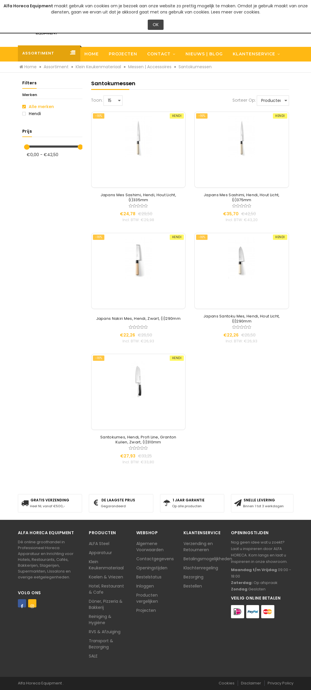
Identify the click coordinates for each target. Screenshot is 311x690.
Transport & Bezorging (101, 644)
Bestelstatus (149, 577)
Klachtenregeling (200, 568)
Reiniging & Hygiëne (100, 620)
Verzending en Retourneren (198, 547)
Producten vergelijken (147, 598)
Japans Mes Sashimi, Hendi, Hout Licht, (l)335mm (138, 198)
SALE (93, 656)
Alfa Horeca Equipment (40, 683)
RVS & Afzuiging (104, 632)
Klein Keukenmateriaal (106, 565)
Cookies (226, 683)
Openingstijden (151, 568)
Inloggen (145, 586)
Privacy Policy (280, 683)
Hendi (31, 113)
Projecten (146, 610)
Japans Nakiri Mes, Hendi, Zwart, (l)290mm (138, 318)
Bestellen (192, 586)
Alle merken (38, 106)
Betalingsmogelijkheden (207, 559)
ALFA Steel (99, 543)
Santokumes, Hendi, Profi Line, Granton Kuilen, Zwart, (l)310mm (138, 440)
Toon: (97, 100)
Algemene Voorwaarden (150, 547)
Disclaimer (251, 683)
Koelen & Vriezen (106, 577)
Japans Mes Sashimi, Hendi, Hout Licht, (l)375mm (241, 198)
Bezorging (193, 577)
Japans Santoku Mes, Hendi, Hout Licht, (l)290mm (241, 319)
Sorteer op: (244, 100)
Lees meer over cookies (235, 12)
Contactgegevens (155, 559)
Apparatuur (100, 553)
